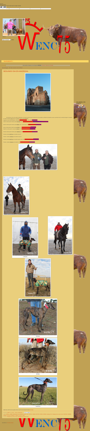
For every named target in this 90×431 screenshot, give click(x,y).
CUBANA (33, 414)
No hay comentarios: (19, 412)
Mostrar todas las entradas (47, 65)
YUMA (23, 415)
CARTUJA (30, 414)
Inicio (33, 420)
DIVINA (41, 414)
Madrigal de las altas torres (57, 414)
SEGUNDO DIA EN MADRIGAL (15, 71)
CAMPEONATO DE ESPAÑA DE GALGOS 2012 (20, 414)
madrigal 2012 (49, 414)
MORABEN (69, 414)
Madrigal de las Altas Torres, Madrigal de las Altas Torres (18, 416)
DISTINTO (38, 414)
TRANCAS (17, 415)
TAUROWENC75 (7, 61)
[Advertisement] (37, 50)
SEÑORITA (13, 415)
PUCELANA (9, 415)
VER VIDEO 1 (45, 121)
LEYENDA (44, 414)
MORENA (4, 415)
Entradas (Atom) (10, 422)
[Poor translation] (4, 7)
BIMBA (11, 414)
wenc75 (20, 415)
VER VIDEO (31, 409)
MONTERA (65, 414)
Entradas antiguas (69, 420)
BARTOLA (8, 414)
